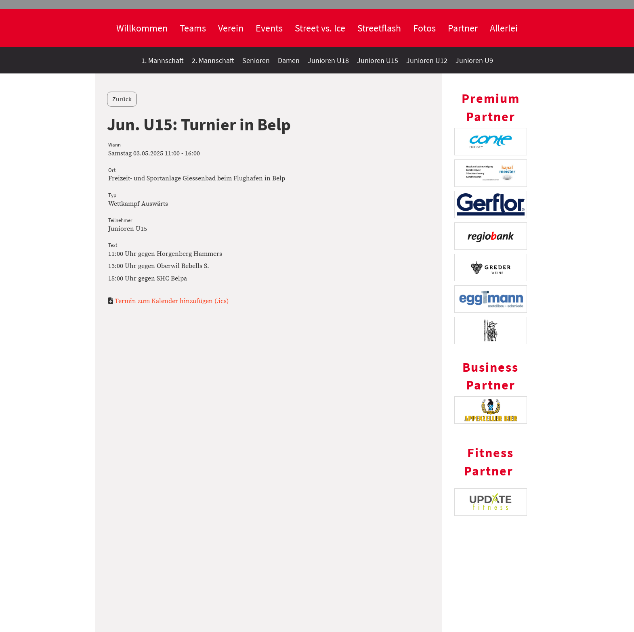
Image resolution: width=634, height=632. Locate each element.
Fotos (424, 28)
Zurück (122, 99)
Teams (193, 28)
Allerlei (504, 28)
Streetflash (379, 28)
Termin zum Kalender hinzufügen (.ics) (172, 301)
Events (269, 28)
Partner (463, 28)
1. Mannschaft (162, 60)
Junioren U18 (328, 60)
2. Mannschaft (213, 60)
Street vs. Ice (320, 28)
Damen (289, 60)
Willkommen (142, 28)
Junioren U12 (426, 60)
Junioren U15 (377, 60)
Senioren (256, 60)
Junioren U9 (474, 60)
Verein (231, 28)
